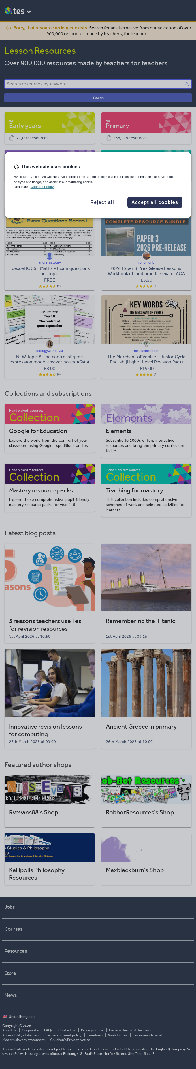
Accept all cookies (154, 202)
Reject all (102, 202)
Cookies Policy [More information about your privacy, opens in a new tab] (42, 187)
